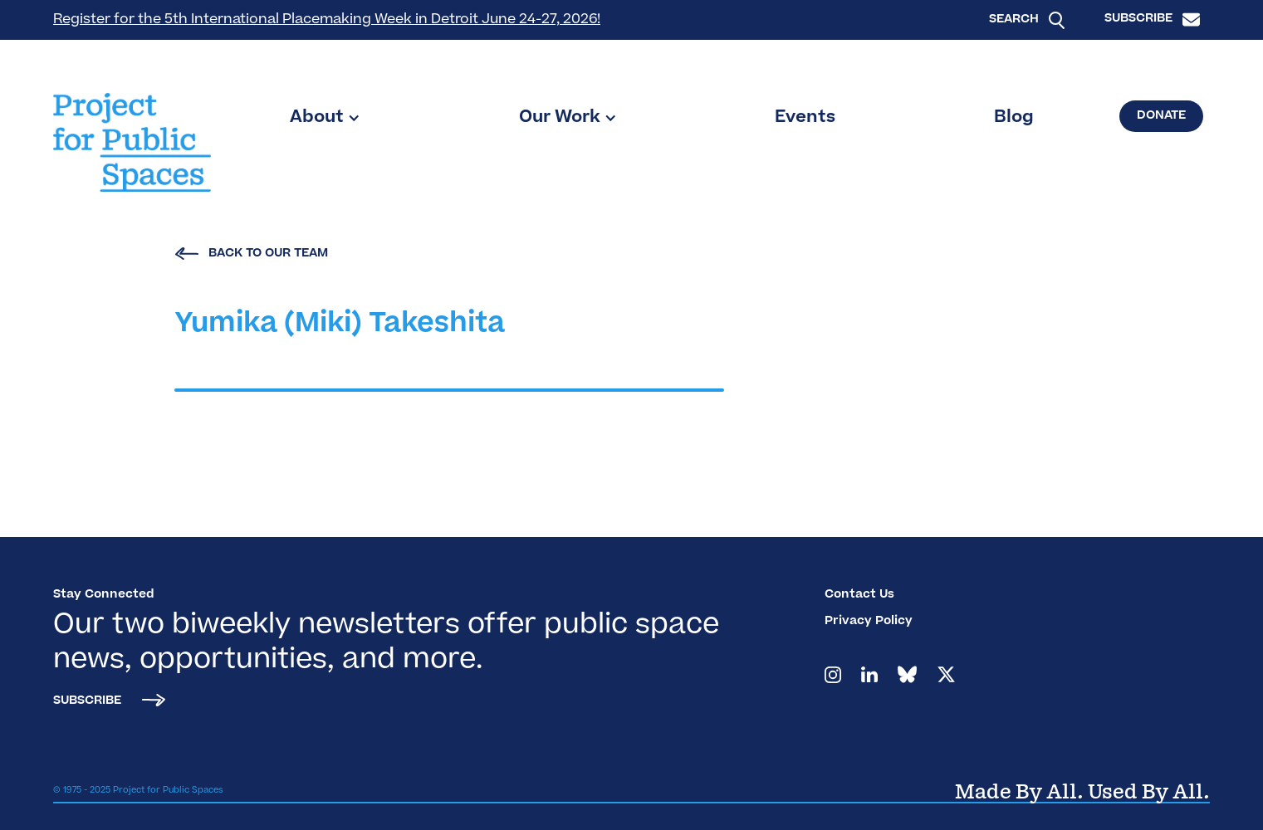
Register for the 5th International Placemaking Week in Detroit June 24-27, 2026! (326, 20)
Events (805, 118)
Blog (1014, 118)
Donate (1161, 116)
